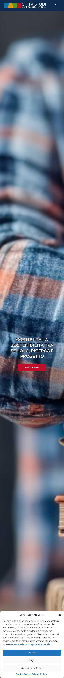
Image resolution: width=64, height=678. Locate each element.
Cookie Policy (23, 674)
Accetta (31, 652)
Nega (32, 660)
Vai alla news (32, 367)
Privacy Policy (39, 674)
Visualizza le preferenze (32, 668)
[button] (59, 614)
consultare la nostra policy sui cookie (30, 644)
